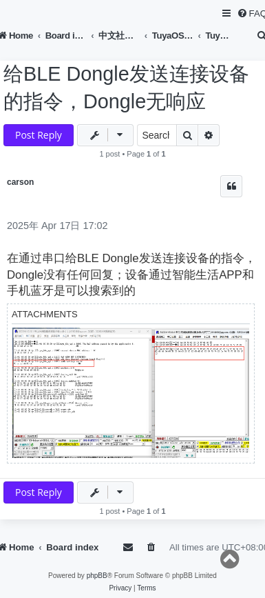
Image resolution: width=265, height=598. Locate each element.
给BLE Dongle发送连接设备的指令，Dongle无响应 (126, 87)
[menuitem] (152, 547)
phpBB (97, 575)
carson (20, 182)
